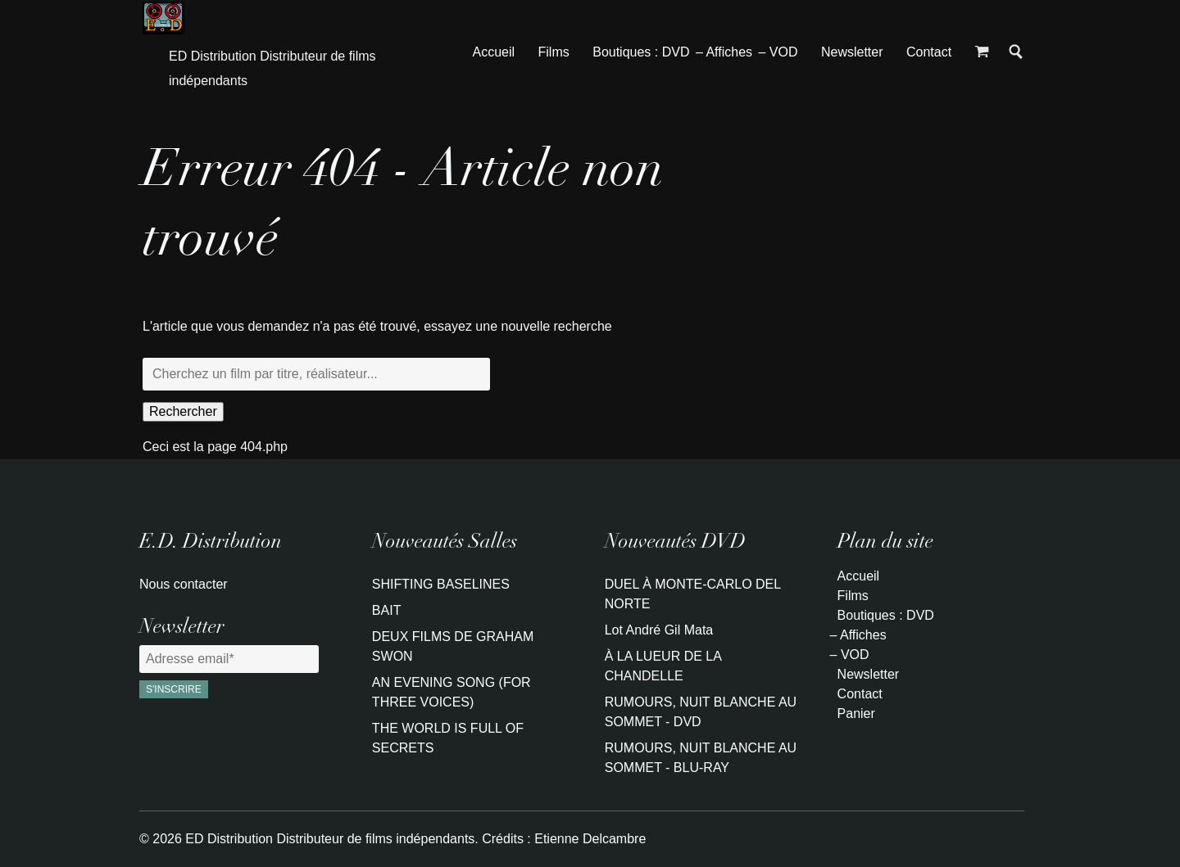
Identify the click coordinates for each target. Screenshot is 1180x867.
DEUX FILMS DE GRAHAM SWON (452, 646)
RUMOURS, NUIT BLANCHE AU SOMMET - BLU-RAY (700, 757)
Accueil (494, 52)
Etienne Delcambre (590, 839)
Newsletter (852, 52)
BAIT (387, 610)
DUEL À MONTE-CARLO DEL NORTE (693, 594)
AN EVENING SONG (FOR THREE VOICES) (451, 692)
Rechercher (183, 411)
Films (554, 52)
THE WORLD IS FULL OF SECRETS (448, 738)
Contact (928, 52)
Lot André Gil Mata (659, 630)
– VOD (777, 52)
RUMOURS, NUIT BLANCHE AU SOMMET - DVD (700, 712)
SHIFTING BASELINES (441, 584)
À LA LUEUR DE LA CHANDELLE (663, 666)
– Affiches (724, 52)
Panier (856, 713)
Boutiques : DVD (640, 52)
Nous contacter (183, 584)
